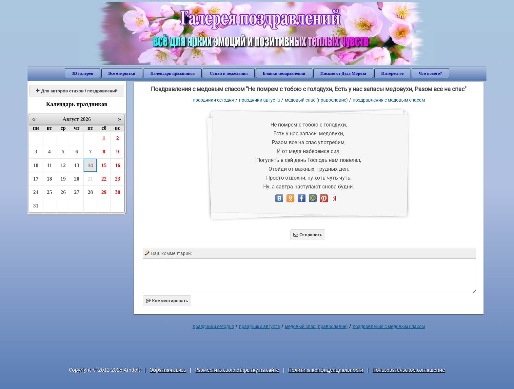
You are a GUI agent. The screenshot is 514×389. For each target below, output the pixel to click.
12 (63, 165)
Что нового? (430, 73)
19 (63, 179)
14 (90, 165)
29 (104, 192)
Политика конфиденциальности (325, 369)
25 (49, 192)
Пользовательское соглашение (408, 369)
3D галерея (82, 73)
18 (49, 179)
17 (35, 179)
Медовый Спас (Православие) (316, 100)
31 (35, 205)
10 (35, 165)
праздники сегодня (213, 100)
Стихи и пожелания (229, 73)
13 (76, 165)
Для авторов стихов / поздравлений (76, 90)
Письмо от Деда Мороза (343, 73)
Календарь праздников (172, 73)
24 (35, 192)
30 (117, 192)
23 (117, 179)
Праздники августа (259, 100)
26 (63, 192)
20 (76, 179)
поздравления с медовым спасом (389, 100)
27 (76, 192)
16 (117, 165)
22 (104, 179)
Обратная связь (167, 369)
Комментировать (167, 300)
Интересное (392, 73)
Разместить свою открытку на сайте (237, 369)
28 (90, 192)
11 (49, 165)
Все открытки (121, 73)
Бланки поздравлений (284, 73)
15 (104, 165)
